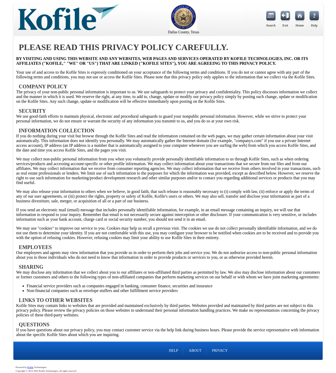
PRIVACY (220, 351)
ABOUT (195, 351)
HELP (173, 351)
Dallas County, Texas (183, 32)
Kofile (31, 367)
